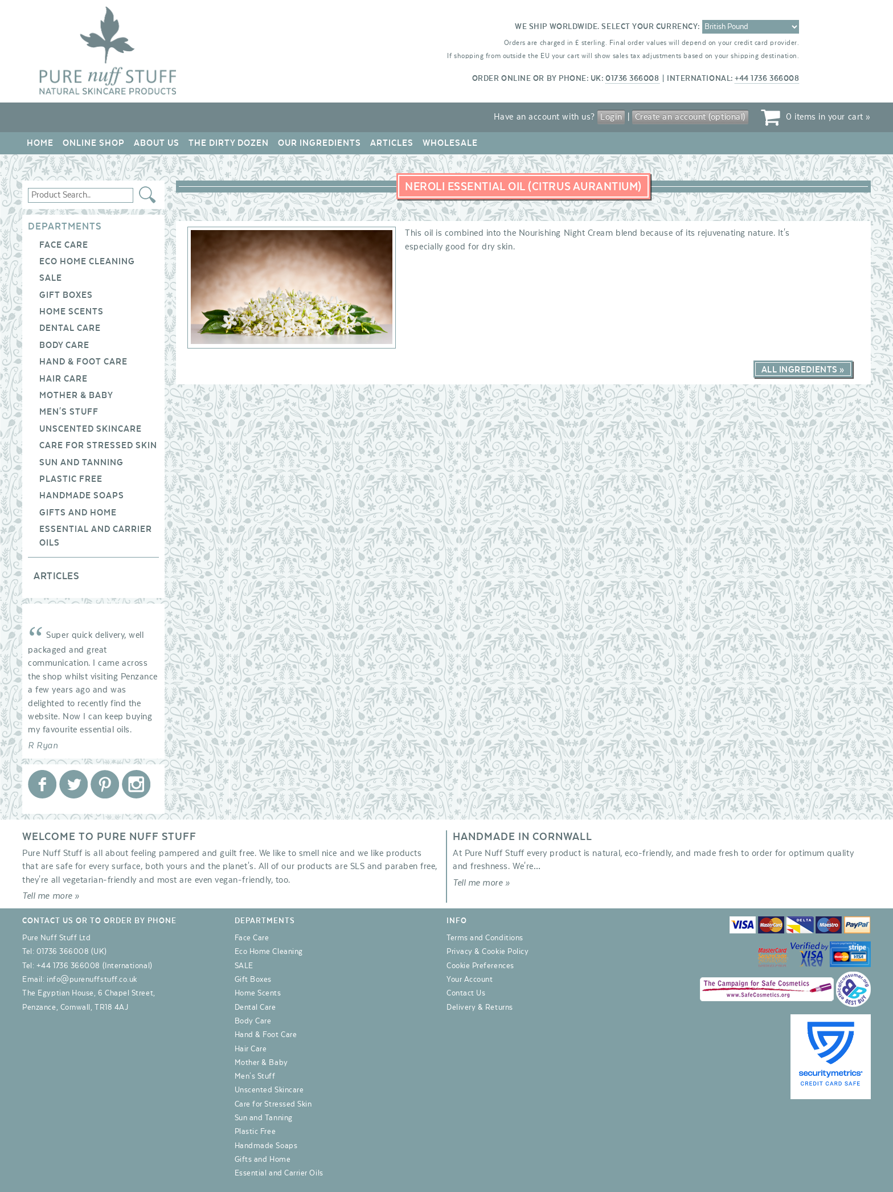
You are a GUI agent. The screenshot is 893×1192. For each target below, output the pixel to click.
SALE (50, 278)
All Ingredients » (803, 369)
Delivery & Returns (479, 1007)
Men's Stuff (69, 412)
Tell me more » (51, 896)
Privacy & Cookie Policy (487, 951)
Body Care (64, 345)
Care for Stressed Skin (98, 445)
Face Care (63, 245)
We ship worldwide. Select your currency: (607, 26)
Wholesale (450, 143)
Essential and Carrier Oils (279, 1173)
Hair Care (63, 379)
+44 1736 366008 (767, 78)
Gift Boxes (66, 295)
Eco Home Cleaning (87, 261)
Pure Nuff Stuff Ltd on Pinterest (105, 784)
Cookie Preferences (480, 965)
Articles (391, 143)
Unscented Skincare (90, 429)
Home (40, 143)
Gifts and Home (78, 512)
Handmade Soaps (81, 495)
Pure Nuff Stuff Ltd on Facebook (42, 784)
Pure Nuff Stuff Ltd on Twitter (73, 784)
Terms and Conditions (484, 938)
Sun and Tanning (81, 462)
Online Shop (94, 143)
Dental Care (70, 328)
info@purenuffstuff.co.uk (92, 979)
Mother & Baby (76, 395)
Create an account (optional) (690, 117)
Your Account (469, 979)
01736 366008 (632, 78)
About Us (156, 143)
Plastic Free (71, 479)
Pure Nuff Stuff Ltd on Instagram (136, 784)
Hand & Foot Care (83, 362)
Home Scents (71, 311)
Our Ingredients (319, 143)
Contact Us (465, 993)
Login (611, 117)
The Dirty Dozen (229, 143)
